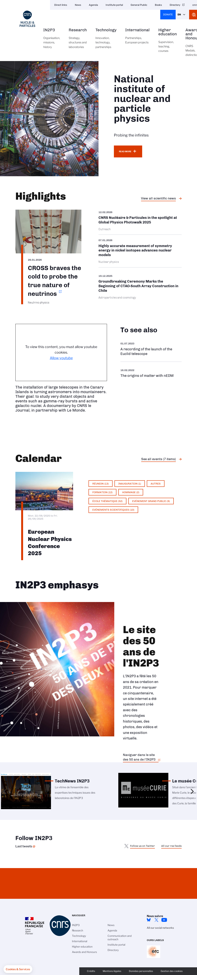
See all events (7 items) (158, 459)
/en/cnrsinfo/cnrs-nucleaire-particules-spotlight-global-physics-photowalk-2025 (140, 222)
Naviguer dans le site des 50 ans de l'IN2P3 (139, 757)
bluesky (149, 920)
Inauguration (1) (129, 483)
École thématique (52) (107, 501)
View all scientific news (158, 198)
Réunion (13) (100, 483)
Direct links (60, 4)
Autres (156, 483)
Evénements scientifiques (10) (113, 509)
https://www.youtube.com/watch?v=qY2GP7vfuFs (151, 373)
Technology (106, 40)
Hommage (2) (130, 492)
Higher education (167, 42)
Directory (175, 4)
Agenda (93, 4)
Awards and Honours (84, 951)
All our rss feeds (171, 845)
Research (78, 40)
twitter (156, 920)
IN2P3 (51, 40)
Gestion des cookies (172, 971)
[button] (17, 969)
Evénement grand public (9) (151, 501)
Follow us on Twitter (142, 845)
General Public (139, 4)
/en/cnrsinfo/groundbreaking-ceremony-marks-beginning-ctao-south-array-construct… (140, 287)
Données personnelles (141, 971)
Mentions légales (112, 971)
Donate (168, 14)
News (78, 4)
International (137, 38)
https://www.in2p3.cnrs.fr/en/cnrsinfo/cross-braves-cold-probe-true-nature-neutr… (48, 257)
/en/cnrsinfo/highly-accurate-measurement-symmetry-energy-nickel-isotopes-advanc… (140, 251)
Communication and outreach (120, 937)
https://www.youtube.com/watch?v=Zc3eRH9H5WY (151, 348)
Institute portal (114, 4)
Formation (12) (102, 492)
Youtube (164, 920)
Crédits (91, 971)
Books (158, 4)
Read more (125, 151)
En (179, 14)
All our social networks (160, 927)
